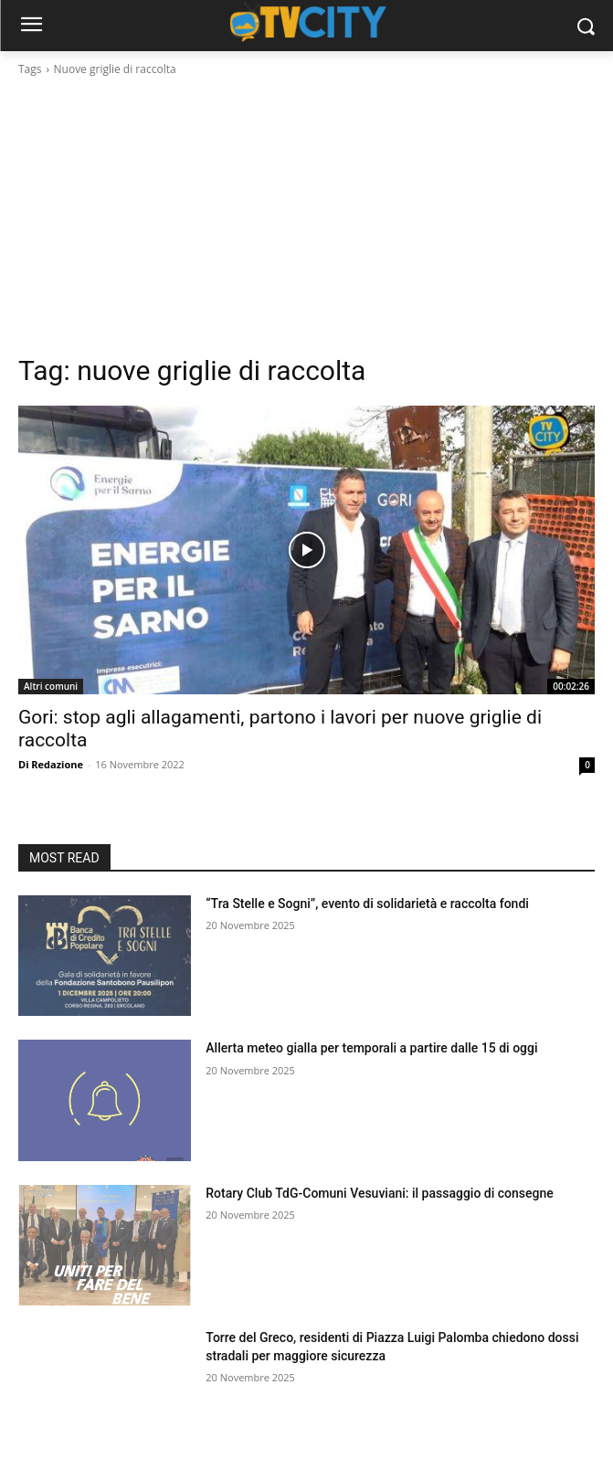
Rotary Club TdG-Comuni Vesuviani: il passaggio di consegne (379, 1193)
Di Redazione (50, 764)
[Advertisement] (306, 216)
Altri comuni (51, 686)
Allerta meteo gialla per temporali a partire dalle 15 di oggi (371, 1048)
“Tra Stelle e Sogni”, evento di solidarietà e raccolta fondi (367, 903)
